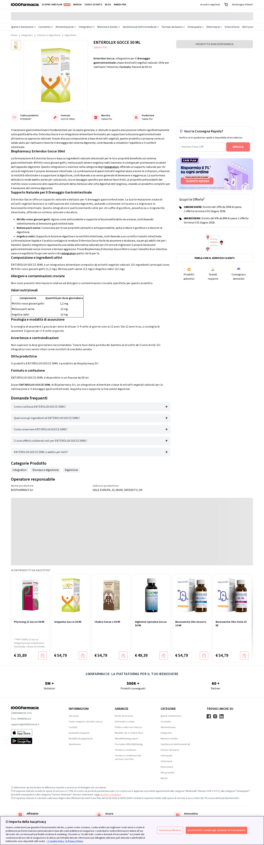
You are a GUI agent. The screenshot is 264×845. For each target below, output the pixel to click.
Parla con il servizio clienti (215, 258)
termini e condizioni (110, 794)
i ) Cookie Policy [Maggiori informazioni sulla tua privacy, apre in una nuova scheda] (55, 841)
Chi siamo (74, 716)
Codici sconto (93, 4)
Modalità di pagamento (81, 738)
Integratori (87, 27)
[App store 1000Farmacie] (34, 732)
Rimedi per (120, 4)
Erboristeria (232, 27)
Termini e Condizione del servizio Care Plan (128, 757)
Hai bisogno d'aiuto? (242, 4)
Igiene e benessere (23, 27)
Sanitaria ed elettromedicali (141, 27)
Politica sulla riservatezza (128, 727)
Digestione (70, 35)
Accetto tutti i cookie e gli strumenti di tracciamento (216, 830)
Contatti (73, 727)
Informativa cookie (125, 721)
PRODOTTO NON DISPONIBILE (215, 44)
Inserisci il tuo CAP (192, 147)
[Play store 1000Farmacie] (34, 741)
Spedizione (75, 744)
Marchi (77, 4)
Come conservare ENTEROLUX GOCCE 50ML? (40, 429)
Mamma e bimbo (108, 27)
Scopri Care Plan (56, 4)
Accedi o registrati (210, 4)
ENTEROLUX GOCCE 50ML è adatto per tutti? (41, 452)
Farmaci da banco (173, 27)
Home (14, 35)
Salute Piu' (100, 47)
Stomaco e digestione (49, 35)
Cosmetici (45, 27)
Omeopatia (195, 27)
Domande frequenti (79, 733)
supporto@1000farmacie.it (25, 724)
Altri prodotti (250, 27)
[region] (132, 830)
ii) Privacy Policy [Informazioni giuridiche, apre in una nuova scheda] (74, 841)
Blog (108, 4)
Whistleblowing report (126, 738)
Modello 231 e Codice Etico (129, 733)
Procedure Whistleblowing (129, 744)
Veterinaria (214, 27)
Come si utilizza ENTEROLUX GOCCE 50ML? (40, 407)
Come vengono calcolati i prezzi (86, 721)
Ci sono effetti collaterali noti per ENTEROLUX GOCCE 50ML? (50, 441)
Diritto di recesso (124, 716)
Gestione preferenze (170, 830)
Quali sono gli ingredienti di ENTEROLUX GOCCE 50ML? (47, 418)
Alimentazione (66, 27)
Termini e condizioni (125, 750)
